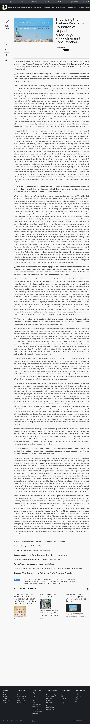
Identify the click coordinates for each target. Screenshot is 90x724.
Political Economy (71, 7)
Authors (5, 696)
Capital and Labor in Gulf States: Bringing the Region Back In (35, 555)
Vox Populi (35, 713)
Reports (48, 704)
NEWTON (49, 702)
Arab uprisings (56, 583)
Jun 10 (15, 618)
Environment (12, 7)
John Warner (84, 64)
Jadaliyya (4, 7)
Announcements (50, 693)
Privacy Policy (21, 700)
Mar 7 (41, 618)
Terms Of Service (22, 702)
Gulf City (42, 583)
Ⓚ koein (85, 721)
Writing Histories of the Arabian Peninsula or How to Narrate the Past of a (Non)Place (43, 568)
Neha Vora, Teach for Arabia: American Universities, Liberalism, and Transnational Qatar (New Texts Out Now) (25, 599)
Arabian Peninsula (66, 693)
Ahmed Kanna (19, 69)
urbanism (25, 579)
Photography (60, 7)
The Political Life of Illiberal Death (48, 595)
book (86, 292)
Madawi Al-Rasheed (38, 66)
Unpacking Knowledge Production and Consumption (32, 559)
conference (19, 167)
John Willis (81, 66)
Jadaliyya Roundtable (30, 583)
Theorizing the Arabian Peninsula (54, 579)
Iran (22, 2)
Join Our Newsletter (40, 721)
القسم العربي (74, 2)
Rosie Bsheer (71, 64)
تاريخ (76, 699)
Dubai (48, 583)
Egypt (10, 2)
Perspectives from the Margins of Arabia (28, 564)
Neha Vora (61, 47)
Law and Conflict (36, 710)
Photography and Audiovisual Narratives (36, 706)
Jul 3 (67, 618)
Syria (47, 2)
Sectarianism (71, 579)
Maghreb (63, 704)
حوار (76, 701)
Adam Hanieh (51, 66)
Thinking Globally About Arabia (24, 546)
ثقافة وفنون (78, 697)
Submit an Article (22, 693)
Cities (34, 7)
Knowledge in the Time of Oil (24, 550)
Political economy (53, 581)
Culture (53, 7)
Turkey (59, 2)
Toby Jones (26, 66)
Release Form (21, 698)
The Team (5, 695)
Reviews (48, 700)
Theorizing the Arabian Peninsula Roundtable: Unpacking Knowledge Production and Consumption (70, 30)
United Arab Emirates (35, 579)
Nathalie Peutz (71, 66)
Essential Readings (51, 695)
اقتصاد (77, 695)
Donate (5, 698)
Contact (5, 702)
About (4, 693)
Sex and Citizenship (43, 7)
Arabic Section (80, 690)
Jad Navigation (50, 709)
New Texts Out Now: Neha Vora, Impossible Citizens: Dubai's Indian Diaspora (76, 597)
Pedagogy (81, 7)
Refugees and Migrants (24, 7)
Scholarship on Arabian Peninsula (34, 581)
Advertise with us (7, 700)
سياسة (77, 693)
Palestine (34, 2)
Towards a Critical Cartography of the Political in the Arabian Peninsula (38, 573)
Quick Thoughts (50, 696)
